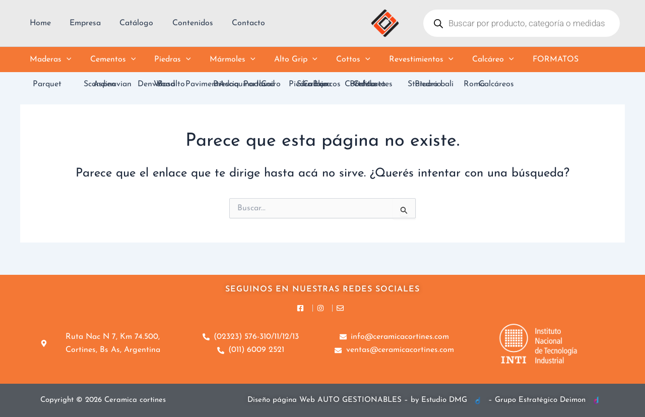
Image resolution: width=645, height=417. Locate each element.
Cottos (338, 59)
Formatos (533, 59)
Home (38, 23)
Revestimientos (404, 59)
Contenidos (183, 23)
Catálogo (130, 23)
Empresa (81, 23)
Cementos (109, 59)
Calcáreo (473, 59)
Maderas (49, 59)
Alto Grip (283, 59)
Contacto (236, 23)
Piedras (166, 59)
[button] (65, 59)
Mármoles (223, 59)
